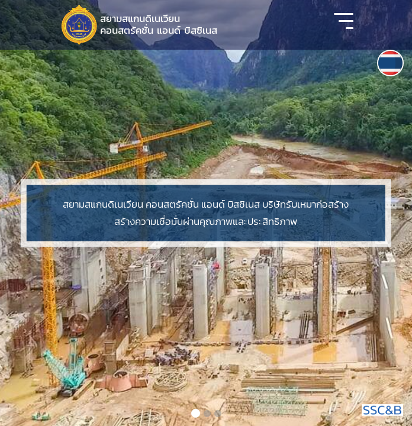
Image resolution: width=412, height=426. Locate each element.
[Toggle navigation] (343, 25)
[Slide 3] (217, 413)
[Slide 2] (207, 413)
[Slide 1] (195, 413)
